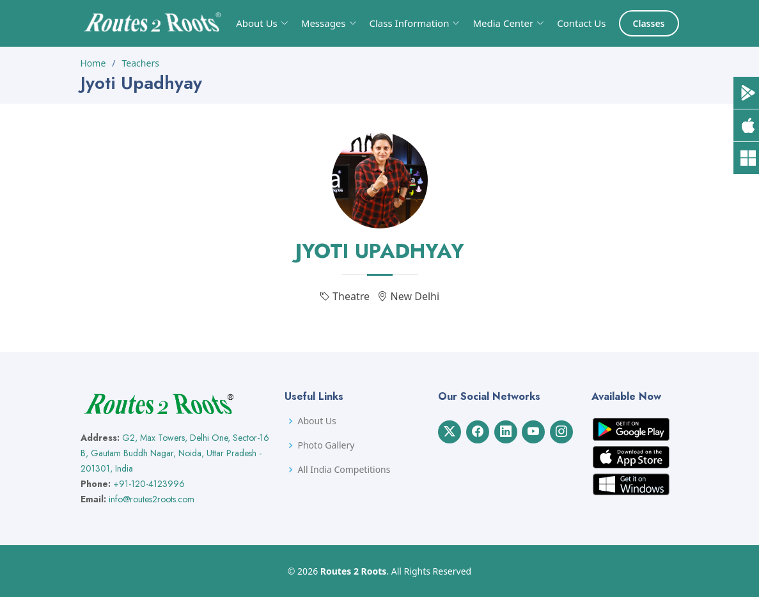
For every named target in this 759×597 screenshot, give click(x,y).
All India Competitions (343, 469)
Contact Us (581, 23)
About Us (316, 421)
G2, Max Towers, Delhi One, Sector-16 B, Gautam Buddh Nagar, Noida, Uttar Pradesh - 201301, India (175, 453)
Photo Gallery (325, 445)
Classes (649, 23)
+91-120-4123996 (149, 483)
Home (93, 63)
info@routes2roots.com (151, 499)
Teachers (140, 63)
